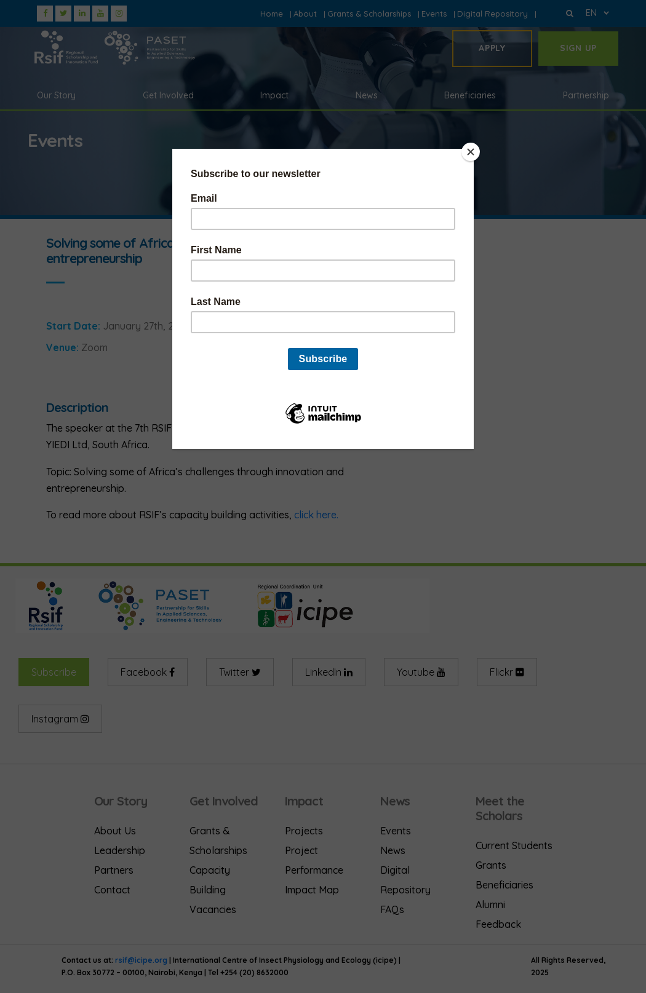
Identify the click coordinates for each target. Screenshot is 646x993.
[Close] (470, 152)
